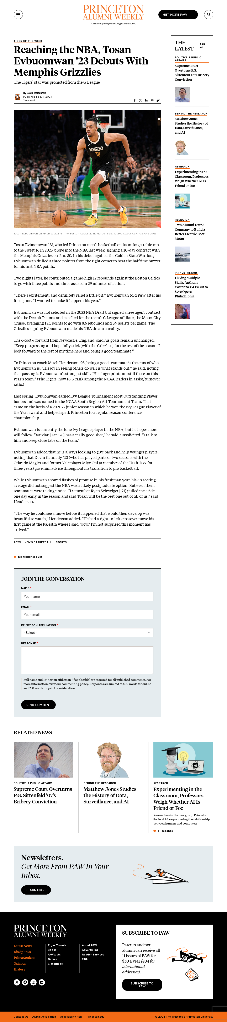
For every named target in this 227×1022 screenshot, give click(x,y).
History (19, 969)
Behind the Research (191, 113)
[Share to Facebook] (135, 100)
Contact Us (21, 1017)
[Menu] (18, 14)
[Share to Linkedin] (146, 100)
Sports (61, 542)
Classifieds (55, 964)
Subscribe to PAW (142, 985)
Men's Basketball (38, 542)
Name (25, 588)
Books (52, 950)
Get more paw (175, 14)
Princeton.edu (95, 1017)
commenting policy (75, 684)
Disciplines (22, 952)
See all (202, 46)
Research (182, 166)
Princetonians (186, 273)
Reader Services (93, 954)
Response (28, 643)
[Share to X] (140, 100)
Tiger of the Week (28, 41)
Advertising (90, 950)
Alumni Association (44, 1017)
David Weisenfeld (36, 93)
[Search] (208, 14)
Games (52, 959)
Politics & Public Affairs (188, 59)
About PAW (89, 945)
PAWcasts (54, 954)
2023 (17, 542)
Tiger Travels (57, 945)
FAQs (85, 959)
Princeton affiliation (38, 625)
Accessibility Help (71, 1017)
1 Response (163, 831)
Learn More (36, 890)
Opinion (20, 963)
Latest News (23, 946)
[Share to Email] (152, 100)
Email (25, 607)
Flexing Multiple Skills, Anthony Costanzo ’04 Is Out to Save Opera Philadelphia (191, 287)
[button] (158, 100)
